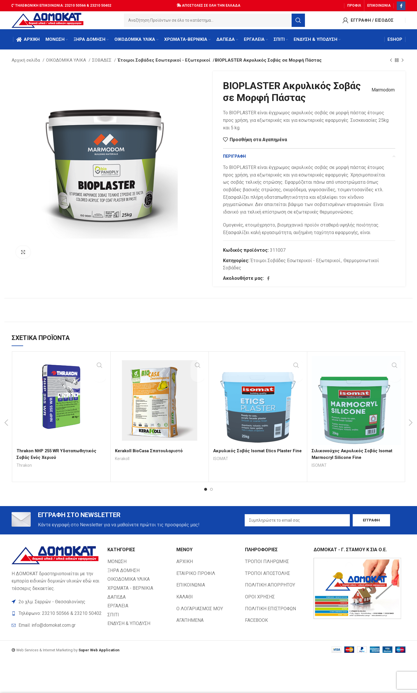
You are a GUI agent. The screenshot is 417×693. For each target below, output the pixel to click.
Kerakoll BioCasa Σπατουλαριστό (151, 456)
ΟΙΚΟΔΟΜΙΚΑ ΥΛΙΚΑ (66, 65)
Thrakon (24, 470)
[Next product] (402, 66)
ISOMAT (221, 470)
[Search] (215, 21)
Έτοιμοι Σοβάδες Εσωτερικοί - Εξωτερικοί (160, 65)
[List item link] (57, 632)
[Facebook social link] (401, 4)
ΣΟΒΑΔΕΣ (102, 65)
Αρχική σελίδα (26, 65)
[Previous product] (391, 66)
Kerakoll (122, 464)
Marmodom (380, 95)
